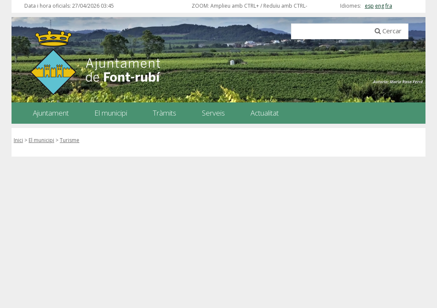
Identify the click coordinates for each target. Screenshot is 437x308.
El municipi (41, 140)
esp (369, 5)
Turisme (69, 140)
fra (388, 5)
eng (379, 5)
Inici (18, 140)
